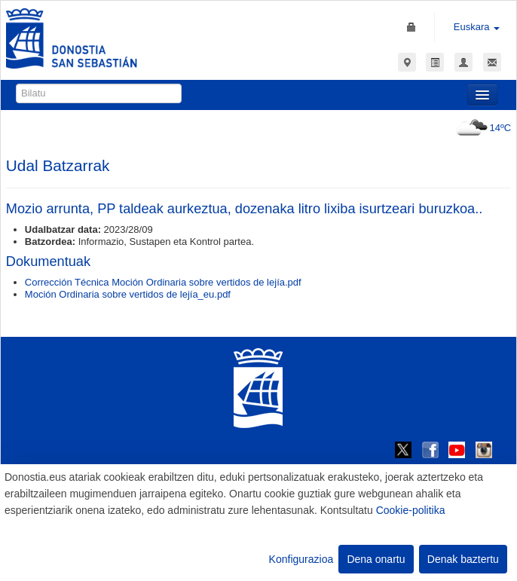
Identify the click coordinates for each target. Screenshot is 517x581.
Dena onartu (376, 559)
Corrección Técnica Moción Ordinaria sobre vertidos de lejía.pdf (163, 282)
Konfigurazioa (301, 559)
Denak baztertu (463, 559)
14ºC (482, 127)
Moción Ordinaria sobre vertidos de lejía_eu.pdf (128, 294)
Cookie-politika (410, 510)
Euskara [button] (477, 26)
